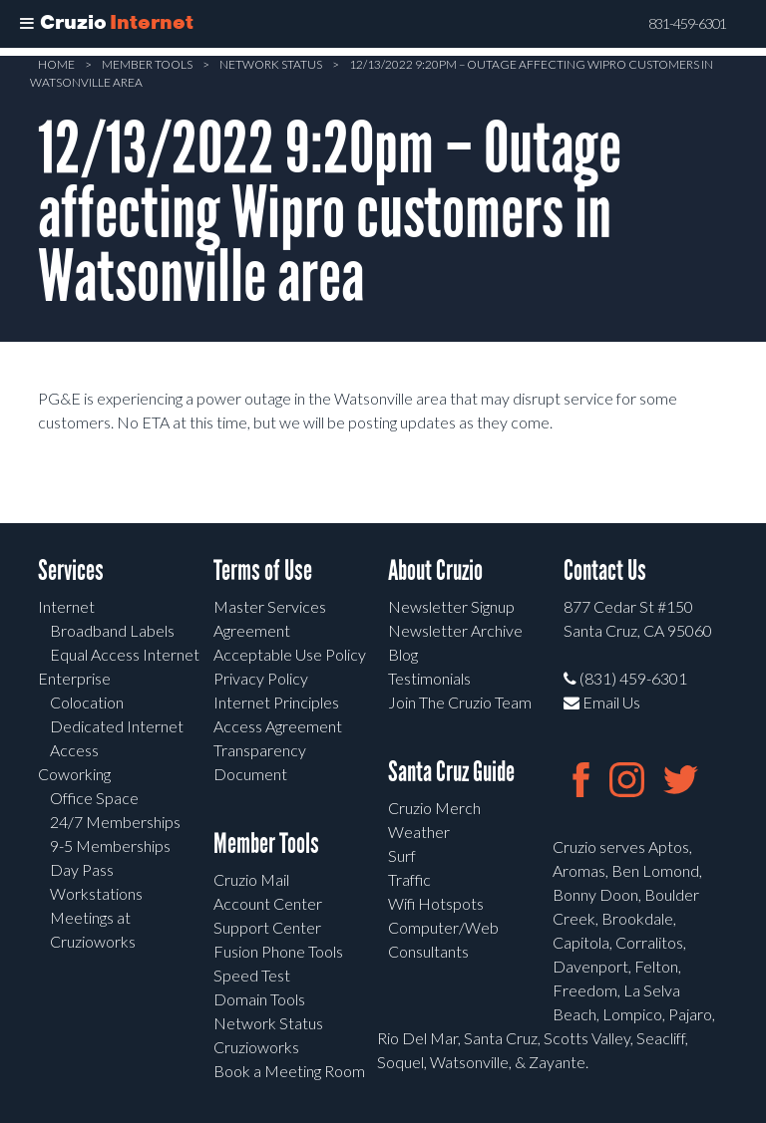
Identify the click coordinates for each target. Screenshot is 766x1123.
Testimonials (429, 678)
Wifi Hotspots (436, 903)
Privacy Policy (260, 678)
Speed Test (251, 975)
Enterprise (74, 678)
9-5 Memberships (110, 845)
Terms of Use (262, 570)
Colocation (87, 702)
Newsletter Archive (455, 630)
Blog (403, 654)
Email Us (602, 702)
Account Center (267, 903)
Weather (419, 831)
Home (56, 64)
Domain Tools (259, 998)
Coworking (74, 773)
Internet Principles (276, 702)
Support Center (267, 927)
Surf (402, 855)
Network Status (270, 64)
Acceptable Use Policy (289, 654)
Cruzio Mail (251, 879)
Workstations (96, 893)
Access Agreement (277, 725)
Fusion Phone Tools (278, 951)
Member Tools (147, 64)
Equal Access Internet (124, 654)
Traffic (409, 879)
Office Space (94, 797)
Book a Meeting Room (289, 1070)
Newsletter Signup (451, 606)
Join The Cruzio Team (460, 702)
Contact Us (605, 570)
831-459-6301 (687, 24)
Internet (66, 606)
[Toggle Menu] (27, 24)
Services (71, 570)
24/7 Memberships (115, 821)
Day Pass (82, 869)
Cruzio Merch (434, 807)
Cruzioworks (256, 1046)
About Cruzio (435, 570)
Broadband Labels (112, 630)
